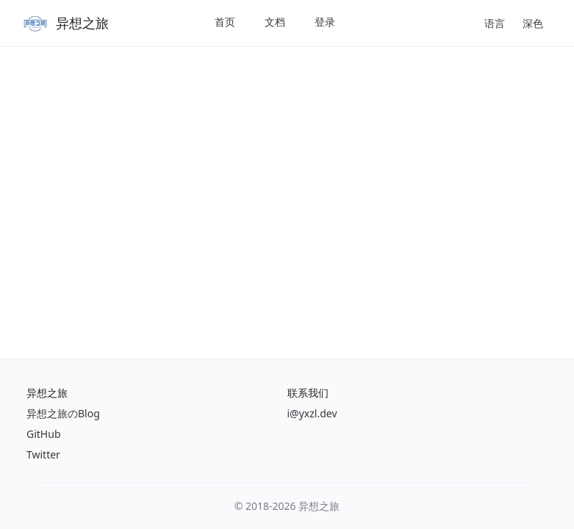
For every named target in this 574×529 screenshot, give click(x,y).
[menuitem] (225, 23)
